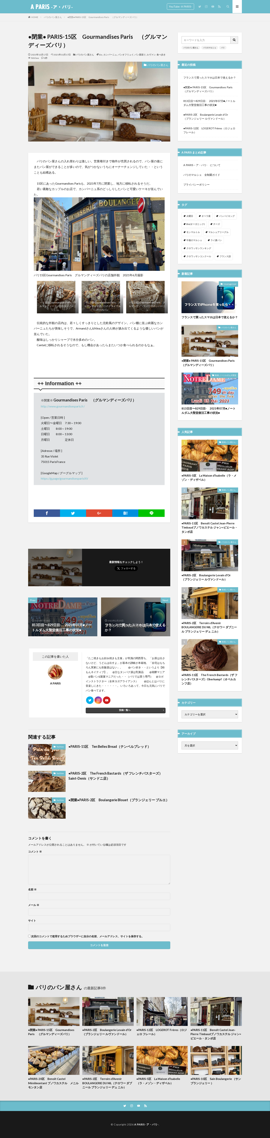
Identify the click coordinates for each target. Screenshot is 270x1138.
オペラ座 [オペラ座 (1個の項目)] (206, 216)
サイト (32, 920)
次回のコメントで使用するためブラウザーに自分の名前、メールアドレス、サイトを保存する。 (87, 936)
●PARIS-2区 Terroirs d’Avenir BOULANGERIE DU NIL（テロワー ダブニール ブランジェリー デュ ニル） (209, 629)
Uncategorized (230, 285)
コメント (35, 851)
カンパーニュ (110, 54)
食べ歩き (161, 54)
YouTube (60, 747)
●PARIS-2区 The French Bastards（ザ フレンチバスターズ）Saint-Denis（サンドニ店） (115, 775)
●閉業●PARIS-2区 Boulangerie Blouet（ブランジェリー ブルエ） (118, 800)
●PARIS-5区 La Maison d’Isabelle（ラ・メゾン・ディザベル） (209, 479)
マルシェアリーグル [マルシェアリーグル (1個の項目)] (218, 232)
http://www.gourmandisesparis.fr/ (63, 406)
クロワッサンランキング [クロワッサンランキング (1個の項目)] (198, 248)
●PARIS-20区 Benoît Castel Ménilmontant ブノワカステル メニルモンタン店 (53, 1083)
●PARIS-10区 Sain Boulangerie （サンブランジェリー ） (215, 1081)
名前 (32, 889)
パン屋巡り (140, 54)
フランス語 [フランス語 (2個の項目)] (225, 256)
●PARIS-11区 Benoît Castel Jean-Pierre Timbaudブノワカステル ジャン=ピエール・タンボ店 (210, 529)
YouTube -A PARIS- (180, 6)
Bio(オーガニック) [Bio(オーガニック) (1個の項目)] (195, 224)
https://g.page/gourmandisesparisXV (64, 478)
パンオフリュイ (126, 54)
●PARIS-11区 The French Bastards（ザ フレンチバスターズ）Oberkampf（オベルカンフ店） (209, 681)
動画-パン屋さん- (229, 444)
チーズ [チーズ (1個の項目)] (216, 224)
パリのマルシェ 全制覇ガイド (201, 174)
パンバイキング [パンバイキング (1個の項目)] (227, 216)
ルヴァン (151, 54)
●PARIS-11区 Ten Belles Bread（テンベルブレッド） (109, 746)
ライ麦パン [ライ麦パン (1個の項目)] (216, 240)
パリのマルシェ (209, 47)
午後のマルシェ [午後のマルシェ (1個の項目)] (194, 240)
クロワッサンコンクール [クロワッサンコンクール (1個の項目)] (198, 256)
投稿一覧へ (124, 710)
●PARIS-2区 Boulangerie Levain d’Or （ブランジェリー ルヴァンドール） (207, 116)
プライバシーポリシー (196, 184)
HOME (34, 17)
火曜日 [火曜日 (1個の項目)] (189, 216)
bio (100, 54)
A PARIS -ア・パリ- (146, 1124)
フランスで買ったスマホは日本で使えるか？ (209, 77)
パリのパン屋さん (53, 17)
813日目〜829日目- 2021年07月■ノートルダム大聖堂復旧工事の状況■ (209, 102)
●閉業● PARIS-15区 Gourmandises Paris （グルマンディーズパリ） (103, 17)
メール (33, 905)
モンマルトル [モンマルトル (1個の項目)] (193, 232)
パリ (223, 47)
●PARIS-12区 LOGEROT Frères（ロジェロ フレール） (209, 130)
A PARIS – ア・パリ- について (201, 165)
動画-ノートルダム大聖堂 (225, 377)
